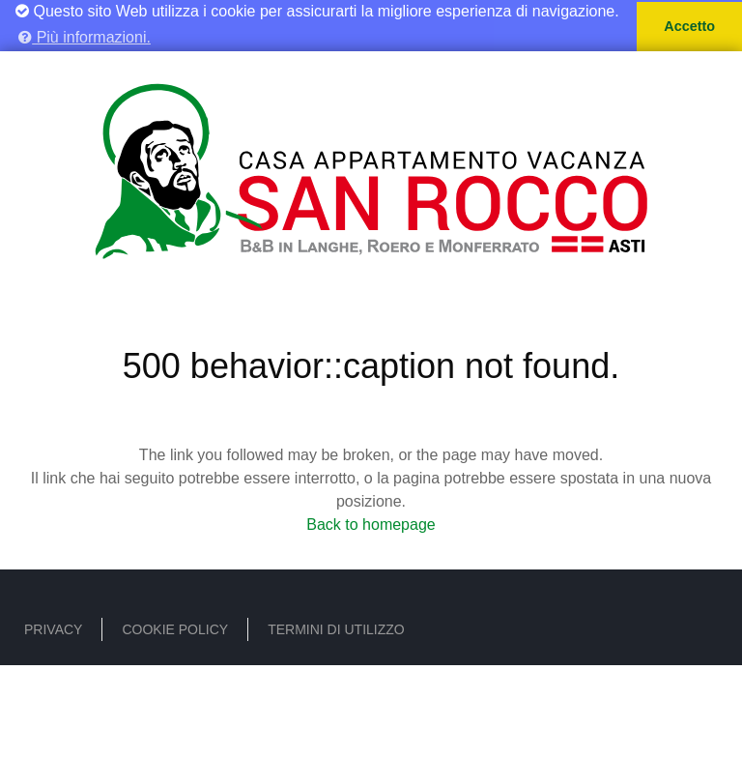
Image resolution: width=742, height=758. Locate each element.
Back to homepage (370, 523)
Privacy (53, 628)
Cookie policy (175, 628)
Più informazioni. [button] (84, 37)
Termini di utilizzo (336, 628)
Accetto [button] (689, 26)
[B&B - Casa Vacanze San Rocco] (371, 167)
